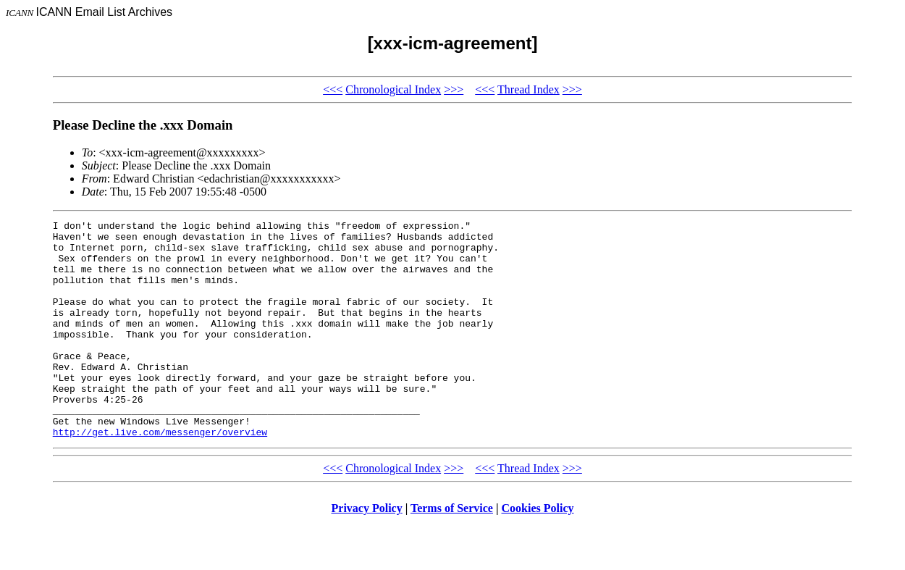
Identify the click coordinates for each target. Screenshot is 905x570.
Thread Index (528, 89)
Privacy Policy (367, 551)
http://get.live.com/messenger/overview (160, 475)
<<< (332, 89)
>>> (453, 89)
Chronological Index (393, 89)
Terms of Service (452, 551)
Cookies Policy (538, 551)
